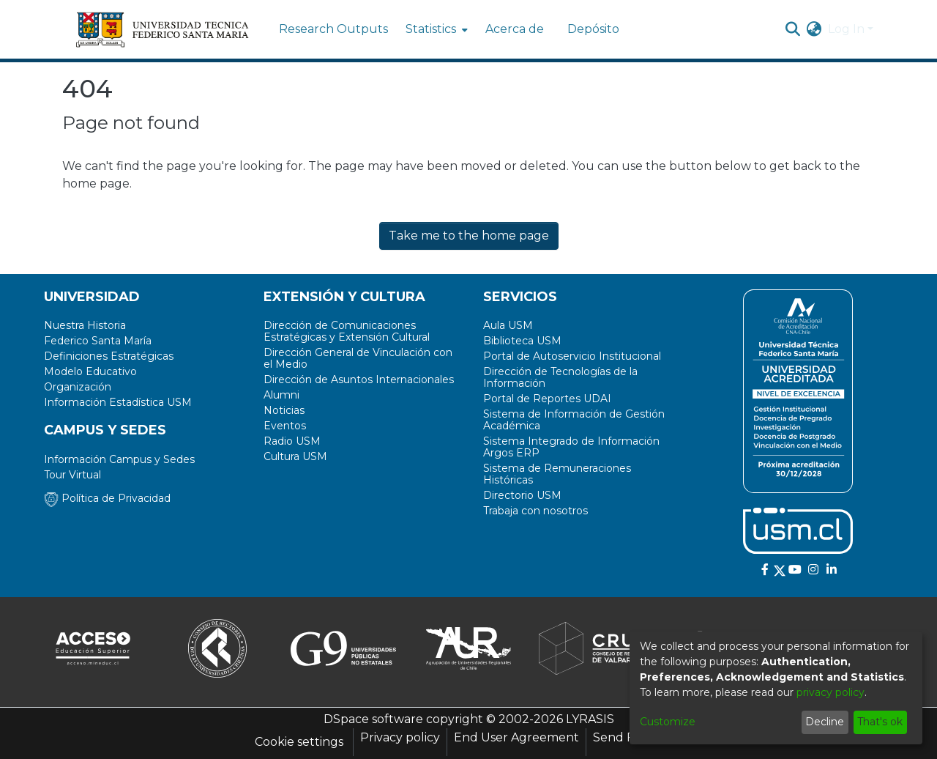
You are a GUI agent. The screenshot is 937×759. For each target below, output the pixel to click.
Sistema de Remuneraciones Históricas (557, 474)
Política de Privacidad (107, 498)
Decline (824, 721)
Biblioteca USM (522, 340)
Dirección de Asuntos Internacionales (359, 379)
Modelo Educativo (90, 371)
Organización (77, 386)
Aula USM (508, 325)
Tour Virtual (72, 474)
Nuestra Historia (85, 325)
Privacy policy (400, 737)
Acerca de (514, 29)
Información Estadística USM (118, 402)
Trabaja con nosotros (535, 510)
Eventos (285, 425)
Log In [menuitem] (846, 29)
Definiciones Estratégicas (108, 356)
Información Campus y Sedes (119, 459)
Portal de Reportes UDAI (547, 398)
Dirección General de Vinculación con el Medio (358, 358)
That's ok (880, 721)
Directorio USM (522, 495)
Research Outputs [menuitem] (333, 29)
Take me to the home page (469, 235)
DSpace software (373, 719)
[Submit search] (793, 29)
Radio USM (292, 441)
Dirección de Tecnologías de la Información (560, 377)
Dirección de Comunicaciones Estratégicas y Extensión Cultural (347, 331)
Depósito (593, 29)
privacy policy (830, 692)
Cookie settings (299, 742)
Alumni (281, 394)
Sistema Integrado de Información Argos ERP (571, 446)
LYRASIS (590, 719)
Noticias (284, 410)
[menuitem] (435, 29)
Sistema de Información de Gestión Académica (574, 419)
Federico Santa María (98, 340)
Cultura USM (295, 456)
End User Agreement (516, 737)
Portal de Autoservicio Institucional (572, 356)
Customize (667, 721)
